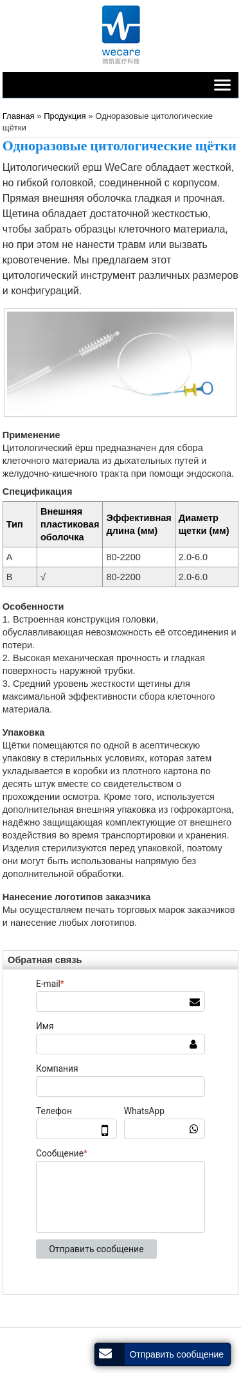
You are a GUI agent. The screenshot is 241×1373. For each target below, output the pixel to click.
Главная (19, 116)
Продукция (66, 116)
